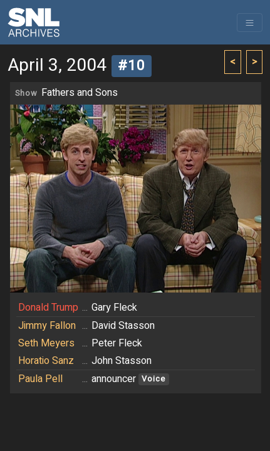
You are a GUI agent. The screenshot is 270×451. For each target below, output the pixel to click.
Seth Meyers (46, 343)
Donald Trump (48, 307)
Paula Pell (40, 378)
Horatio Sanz (46, 360)
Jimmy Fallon (47, 325)
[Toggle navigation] (249, 22)
